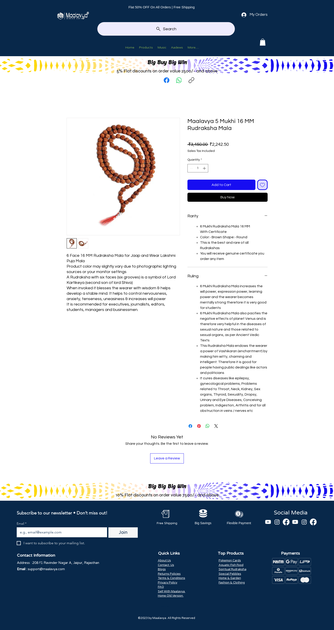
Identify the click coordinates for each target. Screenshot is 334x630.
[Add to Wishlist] (262, 185)
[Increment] (205, 168)
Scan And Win (165, 606)
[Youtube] (268, 522)
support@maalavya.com (46, 569)
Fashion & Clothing (232, 582)
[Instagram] (277, 522)
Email (21, 524)
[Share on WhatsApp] (207, 426)
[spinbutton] (198, 168)
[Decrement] (191, 168)
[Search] (166, 29)
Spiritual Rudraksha (232, 569)
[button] (263, 42)
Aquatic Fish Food (231, 565)
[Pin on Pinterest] (199, 426)
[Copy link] (191, 80)
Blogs (162, 569)
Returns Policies (169, 574)
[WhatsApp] (179, 80)
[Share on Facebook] (190, 426)
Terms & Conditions (171, 578)
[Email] (60, 532)
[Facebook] (166, 80)
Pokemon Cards (230, 560)
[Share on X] (216, 426)
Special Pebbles (230, 574)
